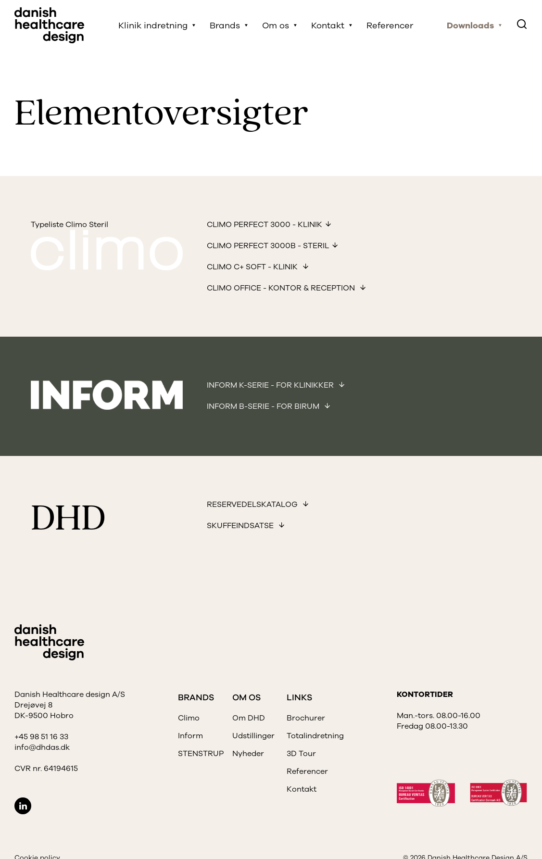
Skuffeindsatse (241, 525)
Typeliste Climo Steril (69, 224)
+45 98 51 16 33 (41, 737)
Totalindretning (315, 736)
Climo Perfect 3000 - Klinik (264, 224)
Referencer (389, 25)
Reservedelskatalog (253, 504)
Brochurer (306, 718)
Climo (189, 718)
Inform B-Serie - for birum (264, 406)
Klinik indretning (153, 25)
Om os (275, 25)
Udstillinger (253, 736)
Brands (225, 25)
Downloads (470, 25)
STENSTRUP (201, 753)
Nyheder (248, 753)
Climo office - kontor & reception (282, 288)
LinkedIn (22, 805)
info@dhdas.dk (42, 747)
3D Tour (301, 753)
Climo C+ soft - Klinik (253, 267)
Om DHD (248, 718)
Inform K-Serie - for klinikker (271, 385)
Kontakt (327, 25)
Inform (190, 736)
